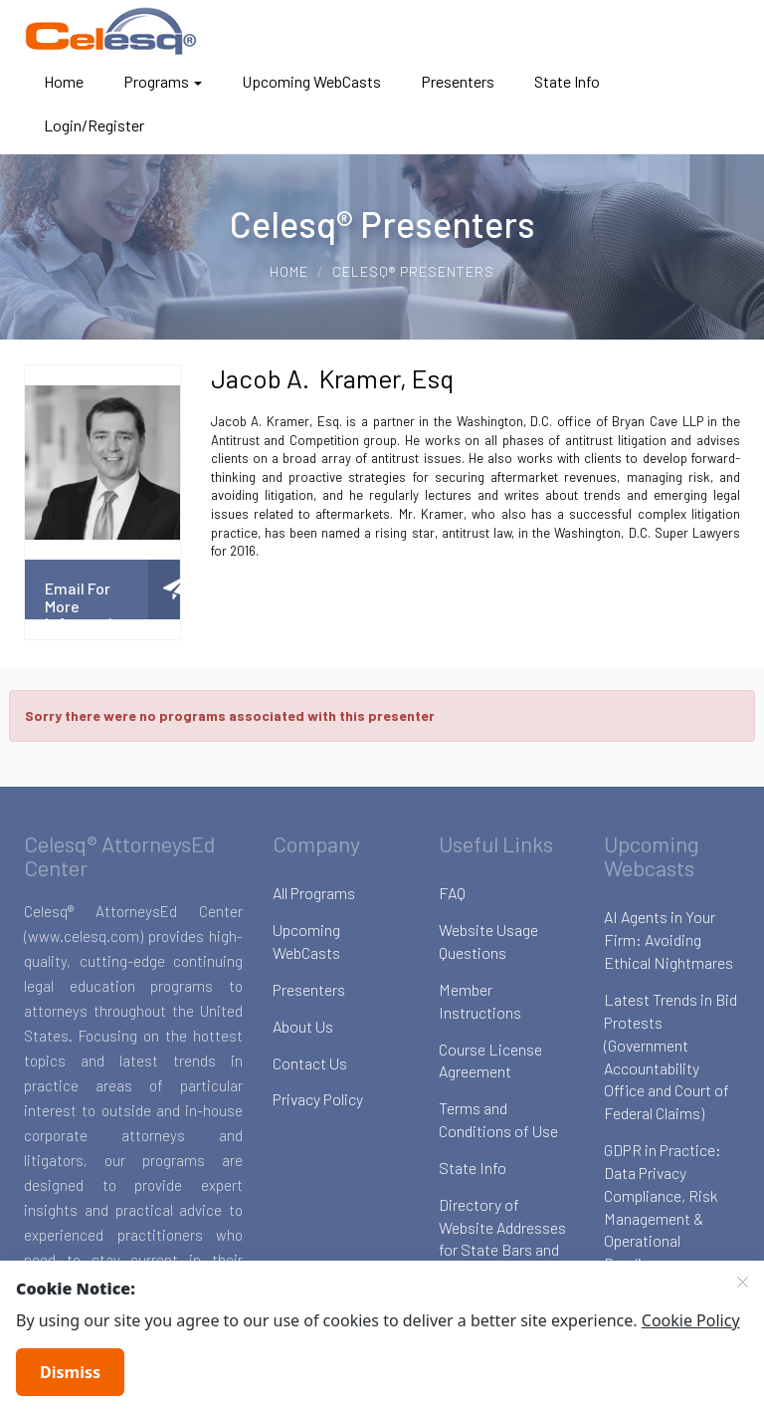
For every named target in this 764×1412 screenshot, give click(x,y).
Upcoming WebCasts (311, 81)
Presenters (457, 81)
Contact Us (310, 1063)
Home (64, 81)
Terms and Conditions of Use (498, 1119)
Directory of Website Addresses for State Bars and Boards (502, 1239)
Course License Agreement (490, 1060)
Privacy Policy (318, 1098)
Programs (162, 81)
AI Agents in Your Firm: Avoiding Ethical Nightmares (668, 939)
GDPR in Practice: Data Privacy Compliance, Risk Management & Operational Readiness (662, 1206)
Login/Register (94, 125)
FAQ (452, 892)
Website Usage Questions (488, 941)
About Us (303, 1026)
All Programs (314, 892)
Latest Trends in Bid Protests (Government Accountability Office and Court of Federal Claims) (670, 1056)
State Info (567, 81)
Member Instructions (480, 1001)
